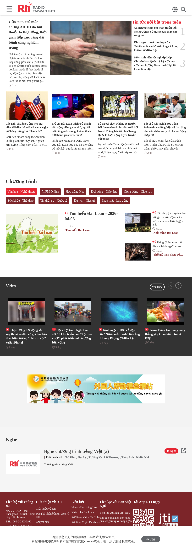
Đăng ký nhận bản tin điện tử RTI (52, 515)
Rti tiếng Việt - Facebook (86, 522)
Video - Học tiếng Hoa (84, 507)
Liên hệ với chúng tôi (19, 504)
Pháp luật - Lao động (115, 200)
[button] (178, 285)
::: (7, 20)
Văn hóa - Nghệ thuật (21, 191)
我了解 (150, 539)
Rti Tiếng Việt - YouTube (86, 517)
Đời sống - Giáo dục (104, 191)
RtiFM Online (50, 191)
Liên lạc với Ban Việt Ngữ (115, 504)
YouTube (157, 287)
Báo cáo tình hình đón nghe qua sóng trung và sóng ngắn (116, 519)
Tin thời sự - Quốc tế (53, 200)
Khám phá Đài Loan (83, 512)
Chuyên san (42, 521)
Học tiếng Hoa (75, 191)
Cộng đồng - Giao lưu (138, 191)
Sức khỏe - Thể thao (21, 200)
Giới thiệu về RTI (49, 502)
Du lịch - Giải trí (84, 200)
